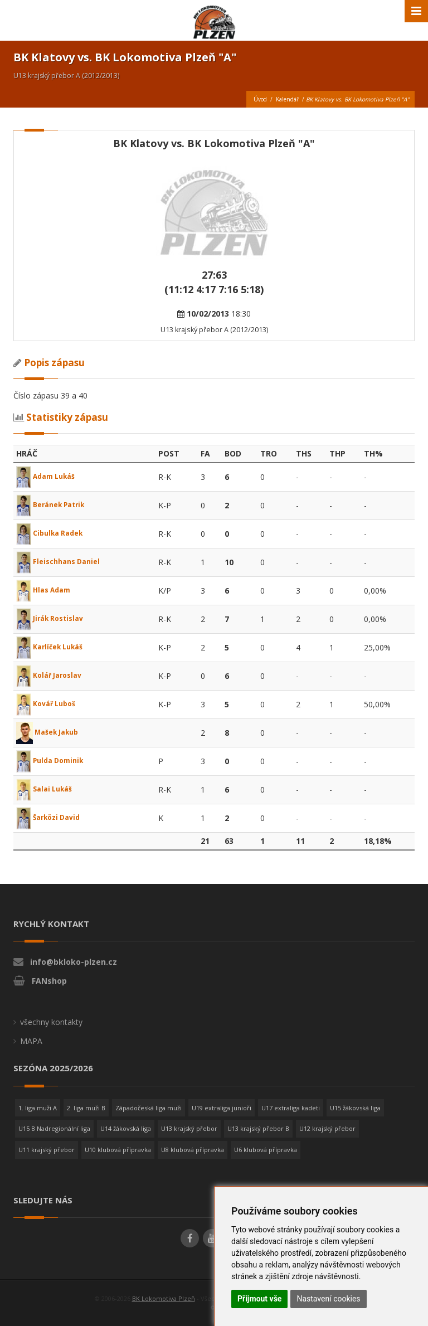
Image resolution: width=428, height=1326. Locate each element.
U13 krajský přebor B (258, 1128)
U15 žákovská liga (355, 1108)
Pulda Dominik (53, 760)
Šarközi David (51, 817)
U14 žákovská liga (125, 1128)
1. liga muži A (37, 1108)
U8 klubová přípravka (192, 1149)
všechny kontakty (51, 1022)
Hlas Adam (46, 589)
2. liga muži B (86, 1108)
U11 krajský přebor (46, 1149)
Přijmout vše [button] (259, 1298)
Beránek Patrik (55, 504)
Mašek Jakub (51, 731)
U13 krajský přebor (189, 1128)
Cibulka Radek (53, 532)
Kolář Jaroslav (52, 674)
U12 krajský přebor (327, 1128)
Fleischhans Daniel (62, 561)
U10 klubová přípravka (118, 1149)
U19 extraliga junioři (221, 1108)
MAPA (31, 1041)
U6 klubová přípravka (265, 1149)
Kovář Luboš (49, 703)
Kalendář (287, 99)
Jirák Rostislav (53, 618)
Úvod (260, 99)
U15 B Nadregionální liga (54, 1128)
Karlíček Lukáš (53, 646)
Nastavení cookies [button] (328, 1298)
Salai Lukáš (47, 788)
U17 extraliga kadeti (290, 1108)
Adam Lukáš (49, 475)
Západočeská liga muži (148, 1108)
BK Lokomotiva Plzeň (163, 1298)
